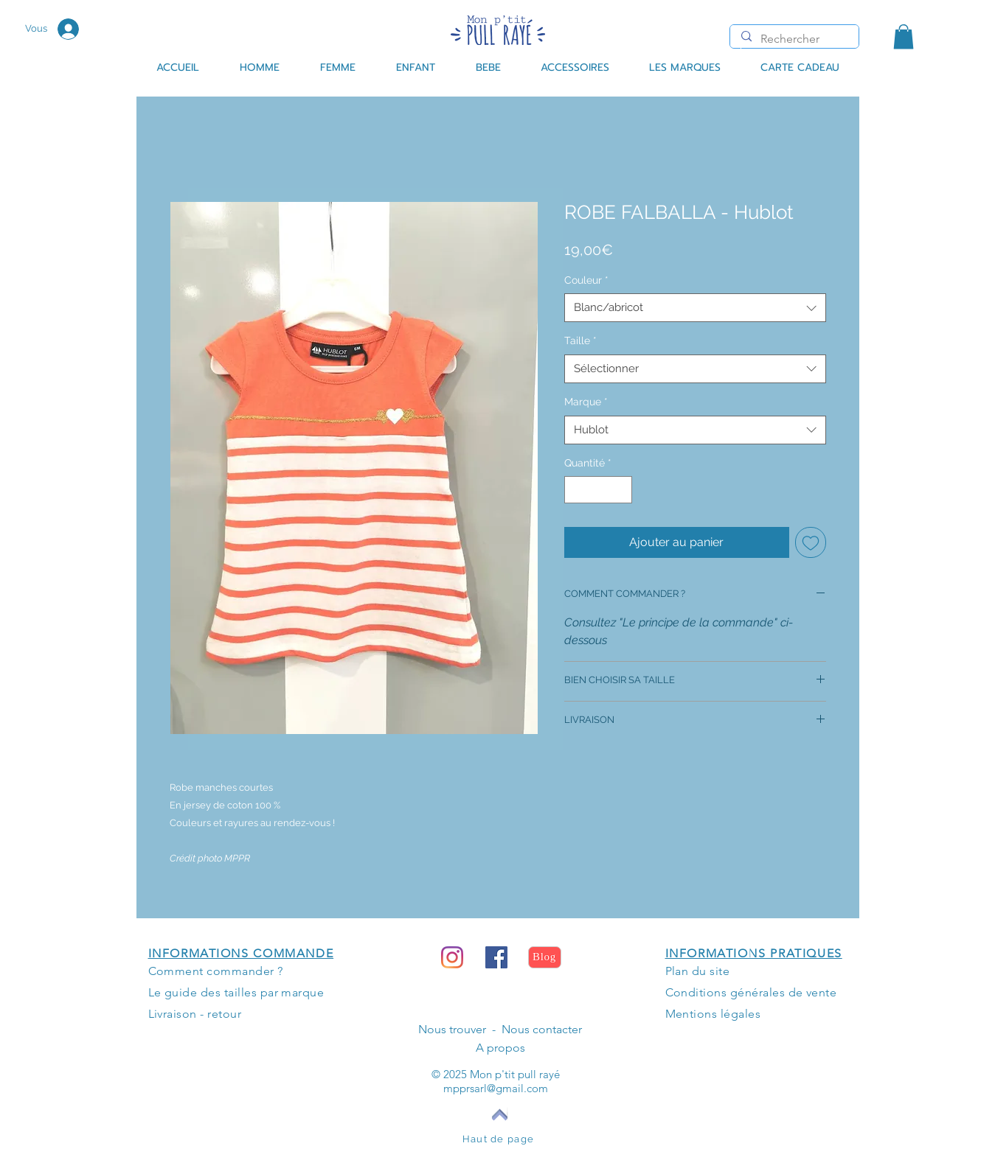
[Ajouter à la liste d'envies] (810, 542)
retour (224, 1014)
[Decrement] (575, 490)
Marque (586, 402)
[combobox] (695, 307)
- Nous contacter (534, 1029)
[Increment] (620, 490)
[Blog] (544, 957)
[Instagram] (452, 957)
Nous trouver (452, 1029)
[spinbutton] (598, 490)
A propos (500, 1048)
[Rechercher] (794, 39)
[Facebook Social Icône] (496, 957)
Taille (580, 340)
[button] (903, 36)
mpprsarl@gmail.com (495, 1088)
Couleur (586, 280)
